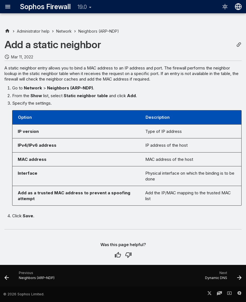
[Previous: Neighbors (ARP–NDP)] (30, 277)
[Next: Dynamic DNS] (222, 277)
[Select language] (238, 6)
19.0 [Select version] (82, 7)
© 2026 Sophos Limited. (23, 294)
